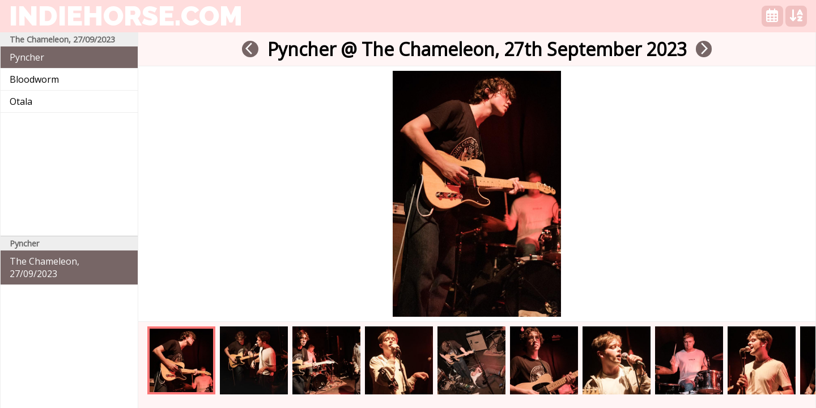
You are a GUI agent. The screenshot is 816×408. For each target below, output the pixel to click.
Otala (21, 101)
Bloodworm (34, 79)
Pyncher (27, 57)
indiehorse (126, 16)
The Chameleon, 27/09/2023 (44, 267)
